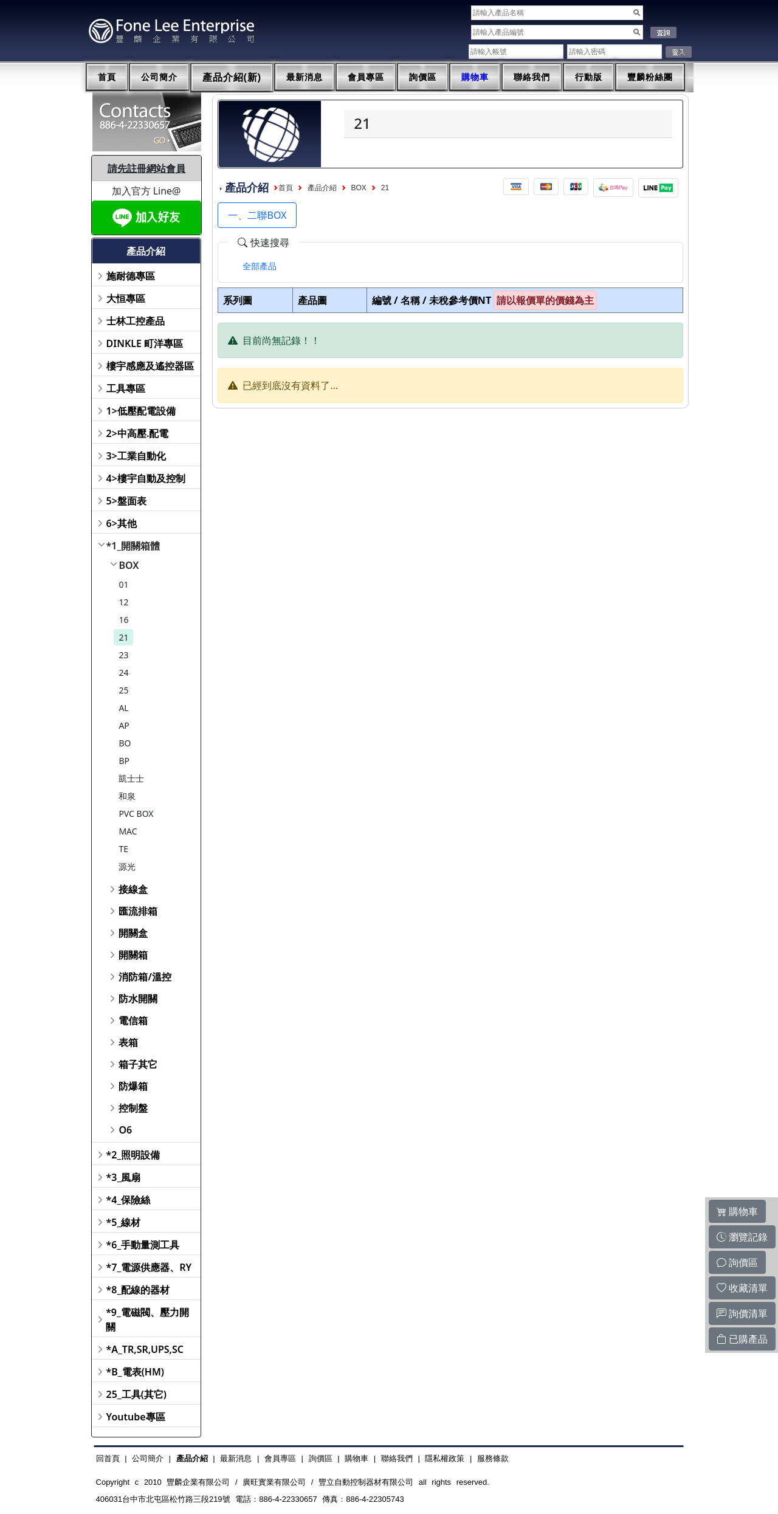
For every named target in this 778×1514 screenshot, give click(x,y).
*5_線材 (123, 1222)
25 (123, 690)
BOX (129, 565)
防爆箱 (133, 1086)
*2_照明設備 (133, 1154)
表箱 (128, 1042)
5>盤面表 (126, 501)
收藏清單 (742, 1288)
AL (123, 708)
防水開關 (138, 998)
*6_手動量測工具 (143, 1244)
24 (123, 672)
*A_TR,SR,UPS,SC (145, 1349)
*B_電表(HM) (135, 1371)
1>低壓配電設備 (141, 411)
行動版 (588, 77)
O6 (125, 1130)
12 (123, 602)
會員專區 (366, 77)
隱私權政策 (444, 1458)
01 (123, 584)
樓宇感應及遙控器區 (150, 366)
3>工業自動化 (136, 456)
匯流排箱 (138, 911)
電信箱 (133, 1020)
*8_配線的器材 (138, 1289)
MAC (128, 831)
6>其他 (121, 523)
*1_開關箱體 (133, 545)
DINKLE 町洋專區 (145, 343)
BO (125, 743)
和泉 (127, 796)
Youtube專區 (135, 1416)
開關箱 (133, 955)
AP (124, 725)
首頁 (107, 77)
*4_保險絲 (128, 1199)
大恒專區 (125, 298)
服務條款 (493, 1458)
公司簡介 (159, 77)
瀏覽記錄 (742, 1237)
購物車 (475, 77)
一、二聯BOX (257, 215)
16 (123, 619)
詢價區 (422, 77)
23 (123, 655)
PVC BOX (136, 813)
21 (123, 637)
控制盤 (133, 1108)
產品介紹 (322, 188)
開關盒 (133, 933)
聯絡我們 (532, 77)
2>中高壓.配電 (137, 433)
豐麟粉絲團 (650, 77)
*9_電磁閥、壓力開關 (147, 1319)
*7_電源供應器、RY (149, 1267)
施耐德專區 (130, 276)
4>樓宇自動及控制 (145, 478)
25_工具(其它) (136, 1394)
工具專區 (125, 388)
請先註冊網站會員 (146, 168)
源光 (127, 866)
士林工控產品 (135, 321)
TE (123, 849)
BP (124, 760)
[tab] (259, 266)
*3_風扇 (123, 1177)
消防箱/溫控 (145, 976)
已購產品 (742, 1339)
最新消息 (304, 77)
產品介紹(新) (232, 77)
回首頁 (108, 1458)
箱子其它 (138, 1064)
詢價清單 (742, 1313)
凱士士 (131, 778)
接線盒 (133, 889)
